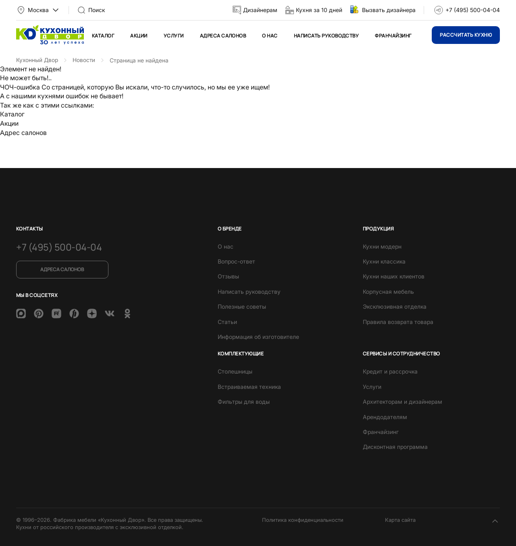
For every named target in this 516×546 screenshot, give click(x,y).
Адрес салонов (23, 132)
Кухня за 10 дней (319, 9)
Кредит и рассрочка (390, 370)
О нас (269, 35)
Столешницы (235, 370)
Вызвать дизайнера (389, 9)
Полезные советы (242, 305)
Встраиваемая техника (249, 385)
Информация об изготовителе (258, 335)
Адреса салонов (223, 35)
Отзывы (228, 275)
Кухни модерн (382, 245)
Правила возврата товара (398, 320)
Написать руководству (326, 35)
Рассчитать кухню (466, 34)
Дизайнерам (260, 9)
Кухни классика (384, 260)
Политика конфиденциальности (302, 518)
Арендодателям (385, 415)
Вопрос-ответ (236, 260)
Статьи (227, 320)
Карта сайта (400, 518)
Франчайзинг (393, 35)
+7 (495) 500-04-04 (472, 9)
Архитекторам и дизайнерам (402, 400)
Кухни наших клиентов (393, 275)
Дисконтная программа (395, 445)
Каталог (103, 35)
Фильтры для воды (244, 400)
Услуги (174, 35)
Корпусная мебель (388, 290)
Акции (138, 35)
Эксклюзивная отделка (395, 305)
